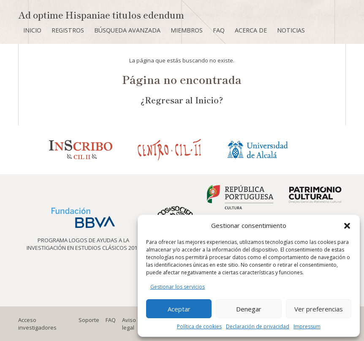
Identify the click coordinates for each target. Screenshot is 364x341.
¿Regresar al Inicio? (182, 100)
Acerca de (251, 30)
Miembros (187, 30)
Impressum (307, 326)
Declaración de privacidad (257, 326)
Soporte (89, 320)
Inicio (32, 30)
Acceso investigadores (37, 323)
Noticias (291, 30)
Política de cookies (199, 326)
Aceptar (179, 309)
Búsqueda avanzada (127, 30)
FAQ (219, 30)
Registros (68, 30)
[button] (347, 226)
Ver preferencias (318, 309)
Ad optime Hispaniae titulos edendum (101, 14)
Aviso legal (129, 323)
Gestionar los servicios (177, 286)
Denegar (248, 309)
